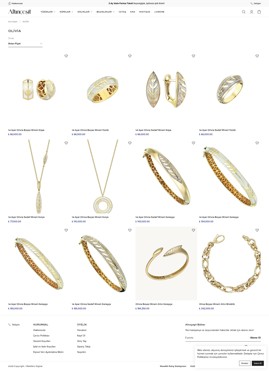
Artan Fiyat (25, 43)
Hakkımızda (39, 330)
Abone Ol (255, 337)
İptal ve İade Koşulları (44, 346)
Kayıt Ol (81, 335)
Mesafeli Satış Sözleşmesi (173, 366)
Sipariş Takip (83, 346)
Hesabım (81, 330)
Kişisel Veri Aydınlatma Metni (48, 352)
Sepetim (81, 352)
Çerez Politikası (41, 335)
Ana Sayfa (12, 21)
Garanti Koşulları (41, 341)
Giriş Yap (81, 341)
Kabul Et (258, 363)
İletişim (14, 324)
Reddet (244, 363)
